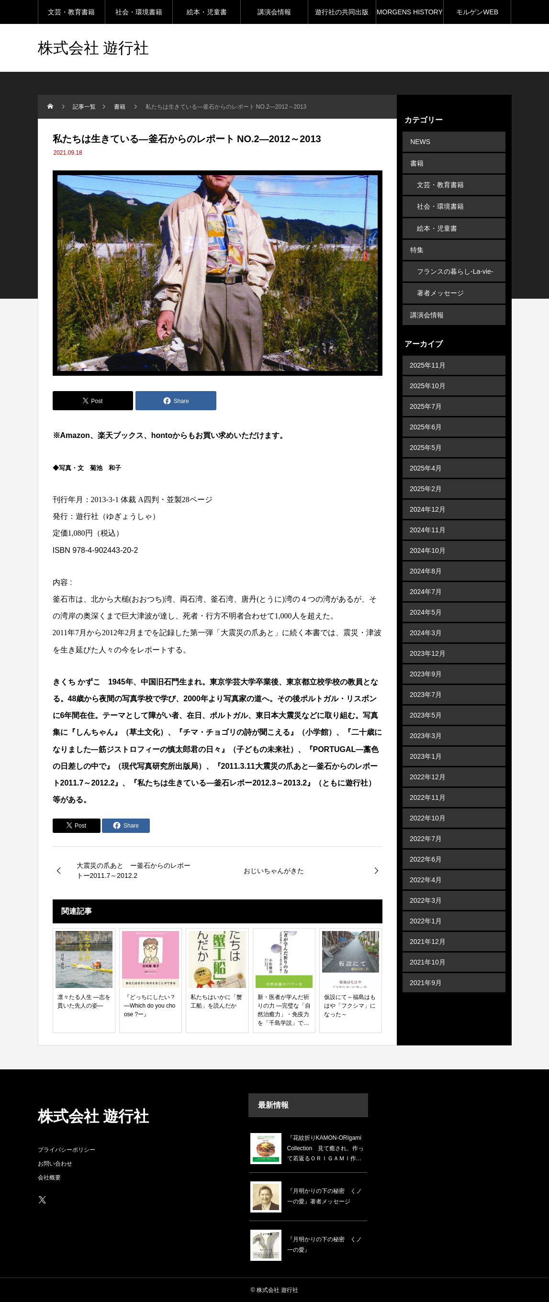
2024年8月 (426, 561)
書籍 (416, 162)
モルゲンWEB (477, 12)
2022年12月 (428, 767)
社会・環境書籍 (138, 12)
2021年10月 (428, 952)
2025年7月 (426, 397)
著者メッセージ (440, 285)
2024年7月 (426, 582)
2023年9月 (426, 664)
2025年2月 (426, 479)
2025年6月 (426, 417)
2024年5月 (426, 602)
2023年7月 (426, 685)
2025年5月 (426, 438)
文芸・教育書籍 (71, 12)
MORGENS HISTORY (410, 12)
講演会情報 (274, 12)
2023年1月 (426, 747)
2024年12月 (428, 500)
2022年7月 (426, 829)
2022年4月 (426, 870)
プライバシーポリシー (66, 1149)
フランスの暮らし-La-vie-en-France (455, 267)
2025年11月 (428, 355)
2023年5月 (426, 705)
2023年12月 (428, 644)
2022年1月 (426, 911)
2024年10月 (428, 541)
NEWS (420, 141)
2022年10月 (428, 808)
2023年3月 (426, 726)
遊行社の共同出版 (342, 12)
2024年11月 (428, 520)
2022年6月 (426, 849)
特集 (416, 244)
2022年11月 (428, 788)
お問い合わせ (55, 1163)
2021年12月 (428, 932)
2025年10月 (428, 376)
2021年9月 (426, 973)
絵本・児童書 (207, 12)
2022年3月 (426, 891)
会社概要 (49, 1177)
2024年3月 (426, 623)
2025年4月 (426, 458)
